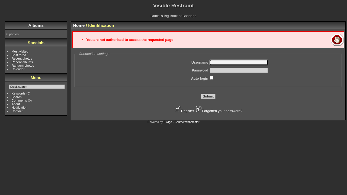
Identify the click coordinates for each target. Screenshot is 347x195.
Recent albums (22, 62)
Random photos (23, 65)
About (16, 104)
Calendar (18, 69)
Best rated (19, 55)
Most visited (20, 51)
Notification (19, 107)
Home (79, 25)
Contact (17, 111)
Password (200, 70)
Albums (36, 25)
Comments (19, 100)
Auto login (199, 78)
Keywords (19, 93)
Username (199, 62)
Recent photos (22, 58)
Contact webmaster (187, 121)
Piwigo (167, 121)
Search (17, 97)
